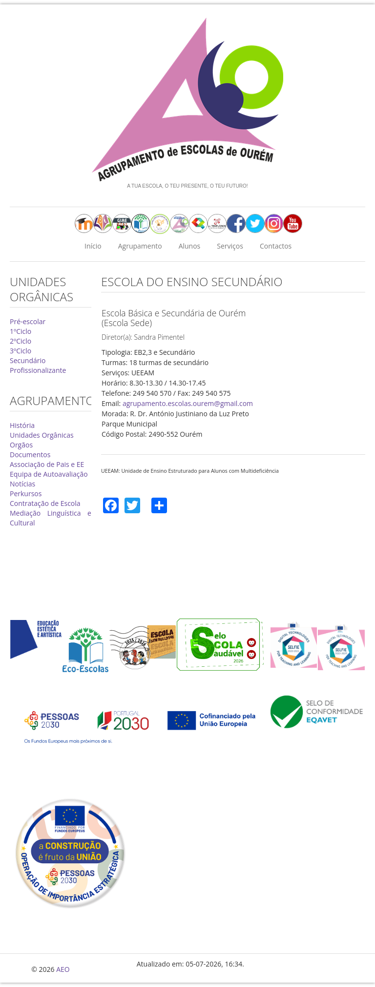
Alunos (190, 246)
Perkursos (26, 493)
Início (93, 246)
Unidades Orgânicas (42, 435)
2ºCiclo (20, 341)
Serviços (230, 246)
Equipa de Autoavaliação (49, 474)
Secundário (27, 360)
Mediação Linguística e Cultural (50, 517)
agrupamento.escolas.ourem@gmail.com (188, 403)
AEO (63, 969)
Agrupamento (140, 246)
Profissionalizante (38, 370)
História (22, 425)
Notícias (22, 483)
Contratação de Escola (45, 503)
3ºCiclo (20, 350)
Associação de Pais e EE (47, 464)
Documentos (30, 454)
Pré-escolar (27, 321)
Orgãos (21, 444)
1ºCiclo (20, 331)
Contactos (276, 246)
